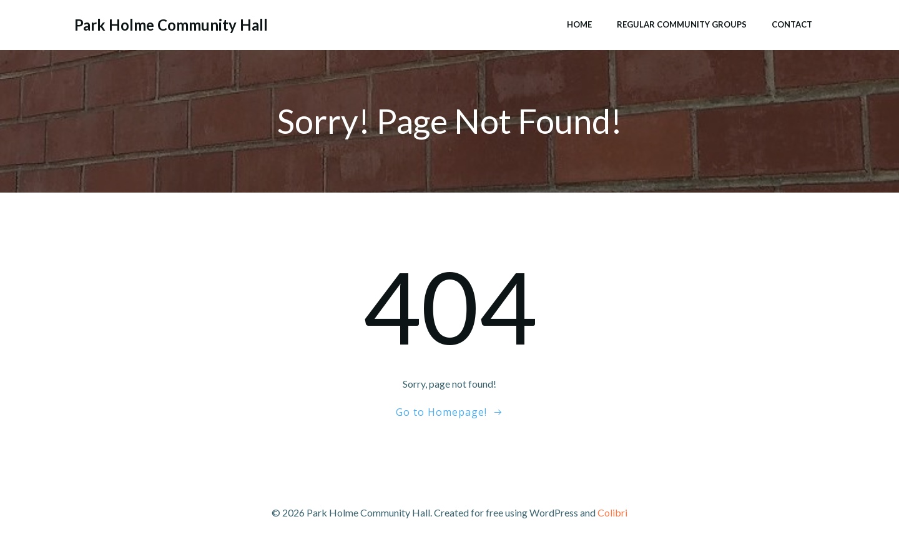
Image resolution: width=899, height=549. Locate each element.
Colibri (612, 512)
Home (579, 24)
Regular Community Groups (682, 24)
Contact (792, 24)
